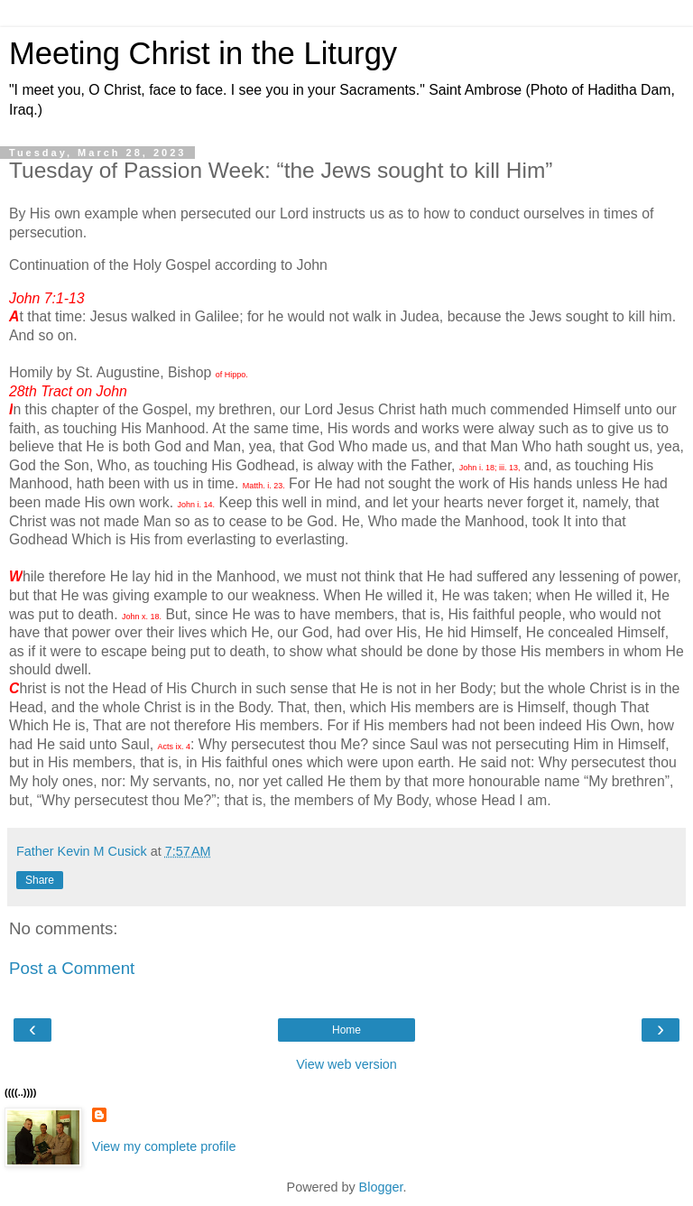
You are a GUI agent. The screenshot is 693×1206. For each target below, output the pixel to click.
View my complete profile (164, 1146)
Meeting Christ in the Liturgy (203, 53)
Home (346, 1030)
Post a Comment (71, 968)
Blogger (381, 1187)
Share (39, 880)
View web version (346, 1064)
